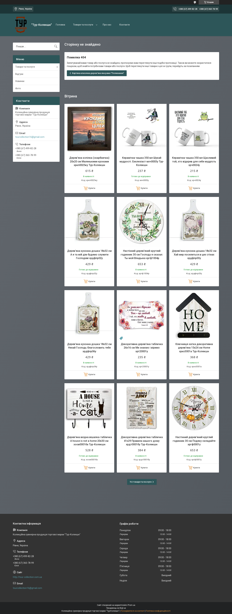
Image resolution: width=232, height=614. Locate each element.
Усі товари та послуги (140, 482)
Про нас (107, 24)
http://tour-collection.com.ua (27, 577)
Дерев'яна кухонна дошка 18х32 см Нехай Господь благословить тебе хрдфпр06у (89, 348)
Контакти (124, 24)
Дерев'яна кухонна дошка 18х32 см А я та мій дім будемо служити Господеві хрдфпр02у (89, 254)
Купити (91, 188)
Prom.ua (131, 605)
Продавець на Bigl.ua (116, 608)
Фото (18, 88)
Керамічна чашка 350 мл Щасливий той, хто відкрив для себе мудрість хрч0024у (194, 161)
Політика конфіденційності (158, 611)
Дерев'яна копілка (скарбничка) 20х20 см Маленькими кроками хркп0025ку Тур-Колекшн (89, 161)
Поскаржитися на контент (132, 611)
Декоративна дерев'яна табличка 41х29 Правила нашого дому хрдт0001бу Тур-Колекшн (142, 441)
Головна (60, 24)
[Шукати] (56, 46)
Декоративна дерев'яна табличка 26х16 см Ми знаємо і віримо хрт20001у (142, 348)
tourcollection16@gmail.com (29, 137)
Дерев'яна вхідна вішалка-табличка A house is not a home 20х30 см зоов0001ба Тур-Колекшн (89, 441)
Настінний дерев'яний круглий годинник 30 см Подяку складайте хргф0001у (194, 441)
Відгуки (19, 74)
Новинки (19, 81)
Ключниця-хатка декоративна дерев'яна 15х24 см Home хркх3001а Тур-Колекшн (194, 348)
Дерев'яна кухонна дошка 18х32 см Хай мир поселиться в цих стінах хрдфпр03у (194, 254)
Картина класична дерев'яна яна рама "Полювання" (98, 73)
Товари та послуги (83, 24)
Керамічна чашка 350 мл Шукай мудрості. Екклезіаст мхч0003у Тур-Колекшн (142, 161)
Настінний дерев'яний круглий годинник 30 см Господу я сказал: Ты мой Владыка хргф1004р (142, 254)
